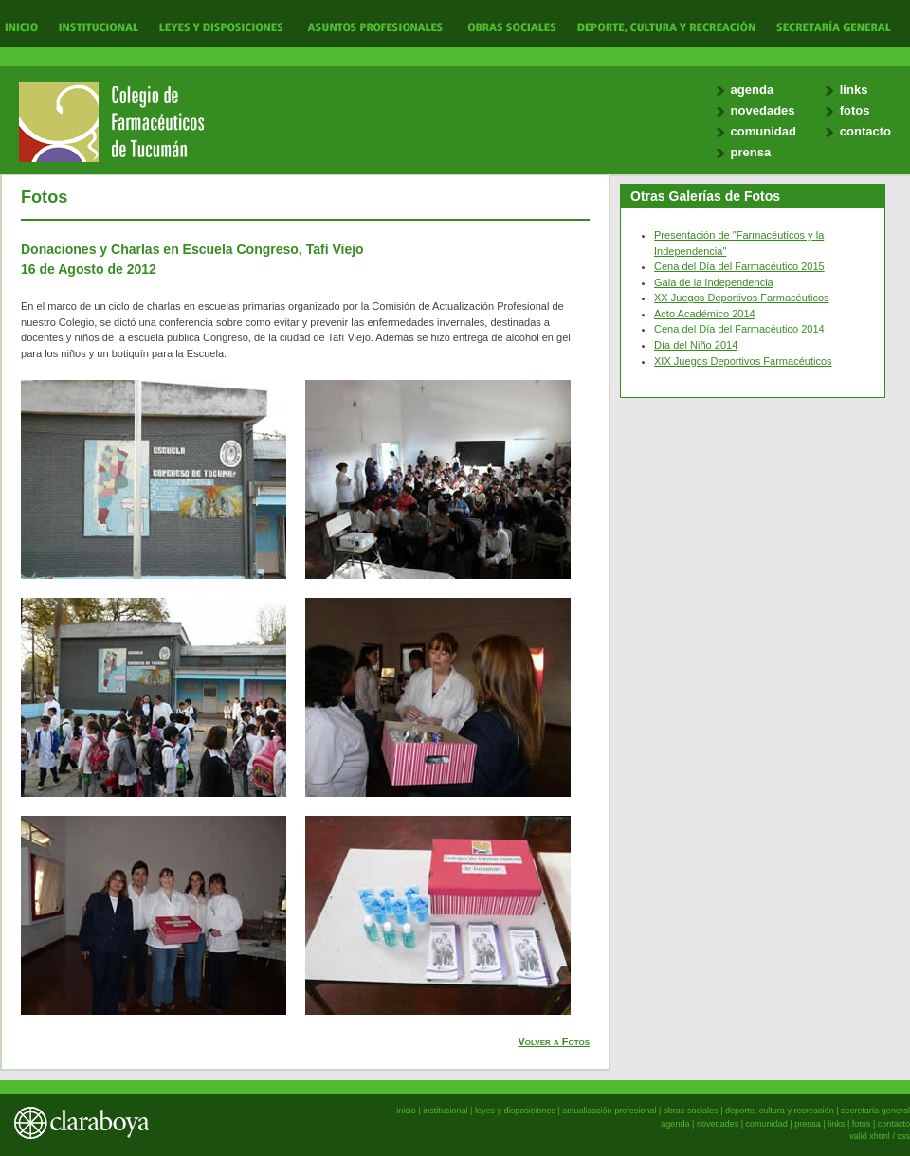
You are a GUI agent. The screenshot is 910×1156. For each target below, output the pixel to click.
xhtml (879, 1136)
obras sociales (691, 1110)
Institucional (96, 26)
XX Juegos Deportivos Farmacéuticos (741, 297)
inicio (406, 1110)
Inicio (22, 26)
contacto (865, 131)
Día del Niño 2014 (695, 345)
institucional (445, 1110)
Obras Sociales (511, 26)
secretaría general (875, 1110)
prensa (751, 152)
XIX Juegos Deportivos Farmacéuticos (743, 361)
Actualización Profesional (375, 26)
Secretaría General (828, 26)
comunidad (763, 131)
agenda (752, 89)
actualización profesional (609, 1110)
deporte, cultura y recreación (779, 1110)
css (903, 1136)
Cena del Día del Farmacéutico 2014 (739, 328)
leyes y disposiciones (515, 1110)
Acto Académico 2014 (704, 313)
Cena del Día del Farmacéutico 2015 (739, 266)
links (854, 89)
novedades (763, 110)
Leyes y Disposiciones (221, 26)
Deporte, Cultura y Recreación (665, 26)
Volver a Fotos (555, 1041)
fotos (855, 110)
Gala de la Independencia (714, 282)
